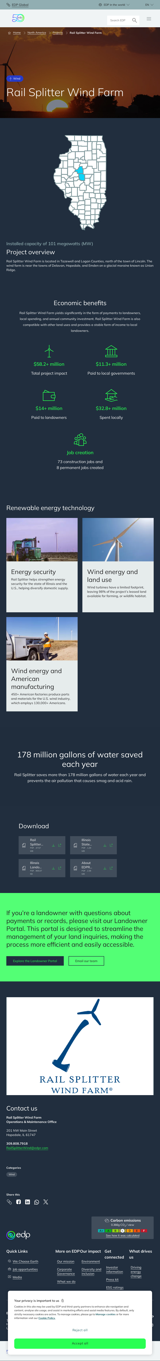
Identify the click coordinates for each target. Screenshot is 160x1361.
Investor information (114, 1269)
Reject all (80, 1330)
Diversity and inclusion (91, 1271)
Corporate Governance (66, 1271)
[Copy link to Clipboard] (9, 1202)
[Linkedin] (27, 1202)
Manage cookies (106, 1314)
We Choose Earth (25, 1261)
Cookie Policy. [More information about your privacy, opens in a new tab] (46, 1318)
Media (17, 1277)
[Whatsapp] (36, 1202)
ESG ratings (115, 1287)
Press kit (112, 1279)
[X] (45, 1202)
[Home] (16, 33)
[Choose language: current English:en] (145, 4)
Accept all (80, 1343)
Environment (91, 1261)
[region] (80, 1323)
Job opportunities (25, 1269)
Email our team (86, 961)
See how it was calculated (122, 1235)
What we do (66, 1281)
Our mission (65, 1261)
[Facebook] (18, 1202)
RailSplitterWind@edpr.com (27, 1148)
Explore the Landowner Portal (35, 961)
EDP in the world (114, 5)
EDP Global (20, 5)
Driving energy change (136, 1271)
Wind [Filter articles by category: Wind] (12, 1174)
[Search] (134, 18)
